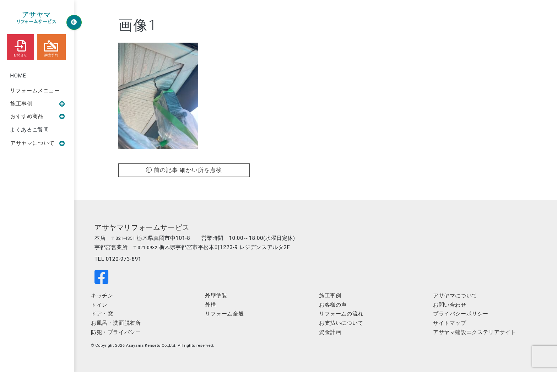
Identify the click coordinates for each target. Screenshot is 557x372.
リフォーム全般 (224, 314)
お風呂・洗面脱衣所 (116, 323)
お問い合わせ (449, 305)
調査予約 (51, 47)
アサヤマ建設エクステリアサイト (474, 332)
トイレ (99, 305)
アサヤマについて (37, 143)
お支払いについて (341, 323)
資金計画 (330, 332)
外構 (210, 305)
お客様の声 (333, 305)
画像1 (137, 25)
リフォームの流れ (341, 314)
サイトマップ (449, 323)
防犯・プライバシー (116, 332)
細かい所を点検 (201, 170)
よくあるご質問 (29, 129)
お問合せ (20, 47)
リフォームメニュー (35, 90)
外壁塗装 (216, 295)
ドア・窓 (102, 314)
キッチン (102, 295)
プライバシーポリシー (460, 314)
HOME (18, 75)
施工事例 (37, 104)
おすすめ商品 (37, 116)
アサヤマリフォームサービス (142, 227)
